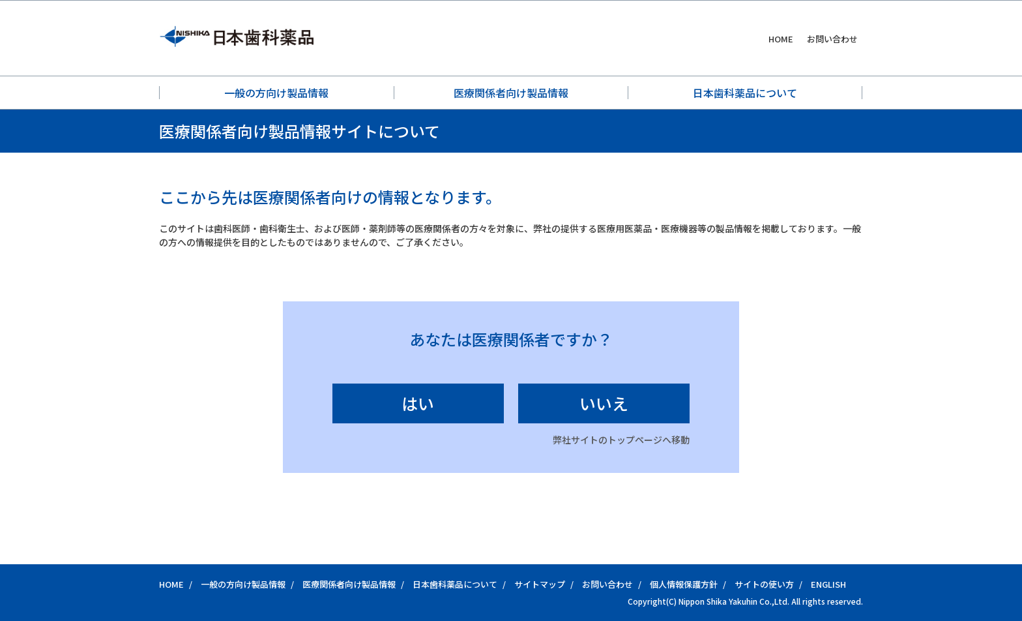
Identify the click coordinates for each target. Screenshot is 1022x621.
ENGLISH (828, 584)
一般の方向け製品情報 (276, 92)
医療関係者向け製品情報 (511, 92)
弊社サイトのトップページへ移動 (621, 439)
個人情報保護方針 (684, 584)
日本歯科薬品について (745, 92)
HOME (780, 39)
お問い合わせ (832, 39)
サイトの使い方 (764, 584)
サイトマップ (539, 584)
